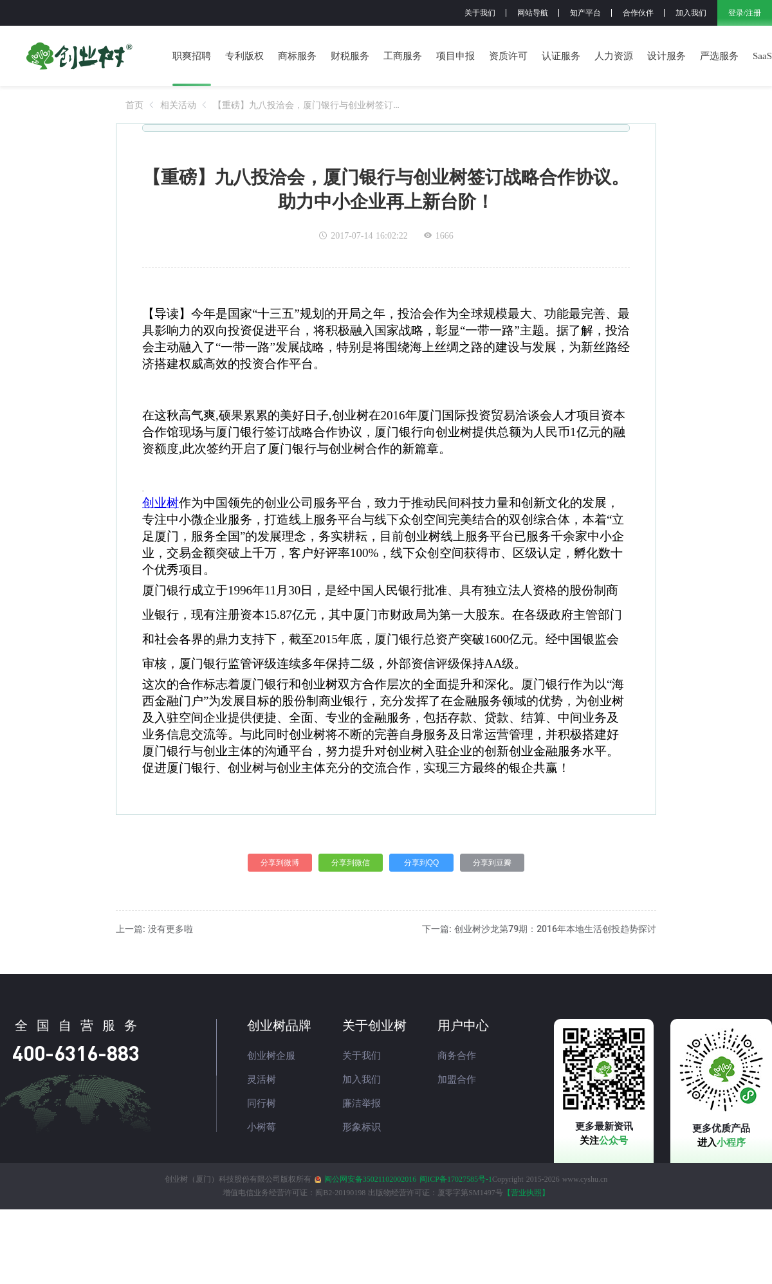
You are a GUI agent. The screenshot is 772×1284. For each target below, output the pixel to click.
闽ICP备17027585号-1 (455, 1179)
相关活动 (178, 105)
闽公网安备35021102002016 (370, 1179)
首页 (134, 105)
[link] (134, 105)
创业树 (160, 502)
